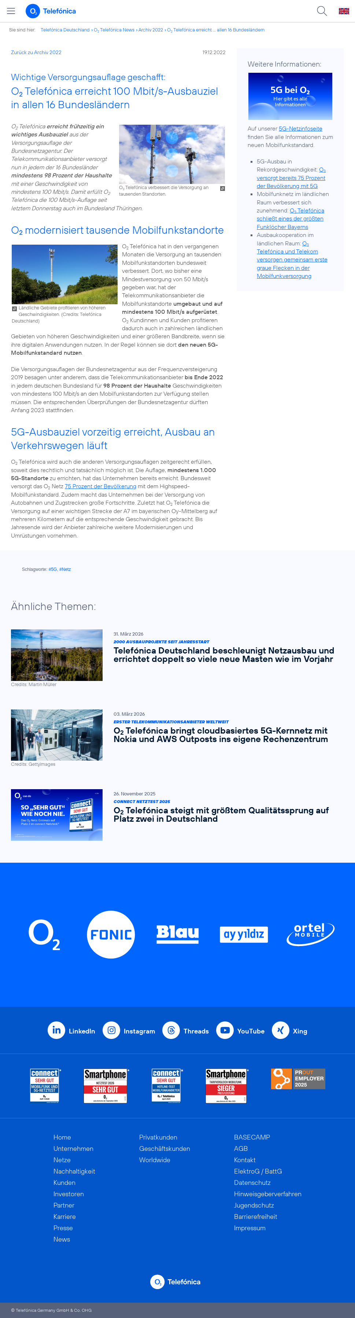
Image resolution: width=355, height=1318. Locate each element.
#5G (53, 569)
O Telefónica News (114, 30)
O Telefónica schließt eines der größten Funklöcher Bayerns (290, 218)
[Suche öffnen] (322, 11)
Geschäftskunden (164, 1148)
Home (62, 1137)
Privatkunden (158, 1137)
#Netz (65, 569)
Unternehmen (73, 1148)
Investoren (68, 1194)
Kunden (64, 1182)
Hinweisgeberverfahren (268, 1194)
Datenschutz (252, 1182)
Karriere (64, 1216)
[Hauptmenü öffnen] (11, 11)
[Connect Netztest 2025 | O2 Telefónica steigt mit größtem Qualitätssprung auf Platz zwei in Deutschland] (173, 815)
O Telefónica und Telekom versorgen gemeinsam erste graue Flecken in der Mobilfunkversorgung (292, 260)
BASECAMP (252, 1137)
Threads (196, 1031)
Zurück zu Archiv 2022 (36, 52)
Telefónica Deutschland (65, 30)
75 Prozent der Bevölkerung (100, 486)
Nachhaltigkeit (74, 1171)
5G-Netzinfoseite (300, 128)
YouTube (251, 1031)
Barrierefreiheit (255, 1216)
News (61, 1239)
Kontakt (245, 1160)
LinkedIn (82, 1031)
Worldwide (154, 1160)
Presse (63, 1228)
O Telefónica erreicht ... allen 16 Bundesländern (216, 30)
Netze (62, 1160)
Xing (300, 1031)
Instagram (139, 1031)
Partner (63, 1205)
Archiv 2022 (150, 30)
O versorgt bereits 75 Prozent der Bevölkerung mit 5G (291, 177)
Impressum (250, 1228)
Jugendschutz (254, 1205)
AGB (241, 1148)
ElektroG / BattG (258, 1171)
